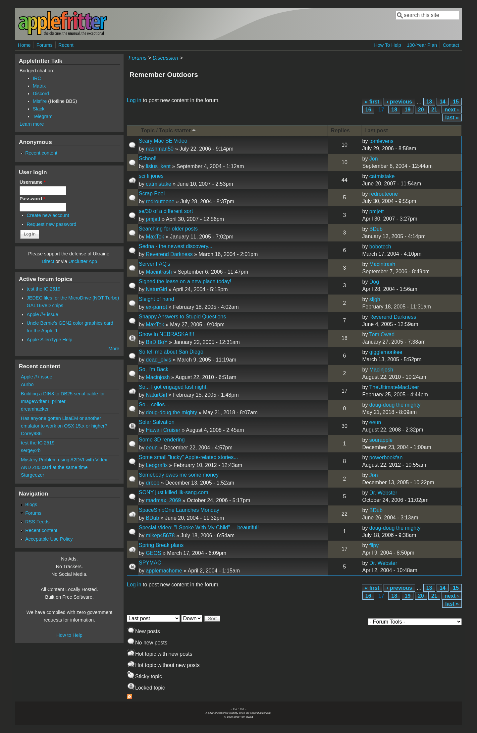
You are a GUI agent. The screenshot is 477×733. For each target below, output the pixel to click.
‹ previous (399, 101)
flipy (374, 545)
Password (32, 198)
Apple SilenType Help (50, 339)
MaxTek (155, 236)
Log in (134, 100)
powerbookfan (386, 457)
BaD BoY (157, 342)
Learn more (32, 124)
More (113, 348)
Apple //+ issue (42, 314)
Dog (374, 282)
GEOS (153, 553)
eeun (375, 422)
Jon (373, 159)
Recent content (41, 153)
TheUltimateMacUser (394, 387)
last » (452, 117)
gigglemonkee (385, 352)
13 (429, 101)
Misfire (40, 101)
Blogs (31, 504)
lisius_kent (158, 166)
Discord (41, 93)
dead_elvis (158, 360)
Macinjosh (158, 377)
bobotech (380, 246)
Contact (451, 45)
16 (368, 109)
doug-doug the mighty (171, 412)
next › (452, 109)
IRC (37, 78)
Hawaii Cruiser (163, 430)
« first (372, 101)
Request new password (52, 224)
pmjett (153, 219)
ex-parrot (156, 307)
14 (443, 101)
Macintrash (159, 272)
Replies (340, 130)
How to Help (69, 635)
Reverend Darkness (169, 254)
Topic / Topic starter (169, 130)
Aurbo (27, 384)
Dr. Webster (383, 493)
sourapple (381, 440)
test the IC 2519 (44, 289)
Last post (376, 130)
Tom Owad (382, 334)
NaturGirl (156, 289)
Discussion (165, 58)
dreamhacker (35, 409)
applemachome (164, 570)
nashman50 (160, 149)
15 (456, 101)
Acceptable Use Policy (49, 539)
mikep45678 (160, 535)
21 (434, 109)
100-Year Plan (422, 45)
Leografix (157, 465)
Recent (66, 45)
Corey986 (31, 433)
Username (33, 182)
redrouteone (160, 201)
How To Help (387, 45)
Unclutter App (83, 261)
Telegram (42, 116)
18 (394, 109)
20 (421, 109)
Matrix (39, 86)
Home (24, 45)
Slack (38, 108)
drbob (152, 483)
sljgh (374, 299)
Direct (48, 261)
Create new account (48, 215)
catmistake (158, 184)
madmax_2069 (163, 500)
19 (408, 109)
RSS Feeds (37, 521)
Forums (44, 45)
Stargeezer (32, 475)
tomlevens (381, 141)
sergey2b (30, 450)
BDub (376, 229)
